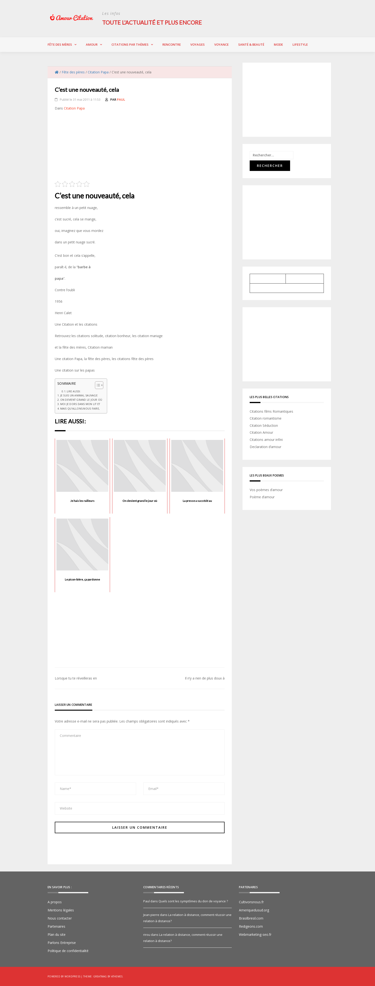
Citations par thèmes (130, 44)
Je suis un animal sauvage (79, 395)
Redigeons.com (251, 926)
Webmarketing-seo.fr (255, 934)
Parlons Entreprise (62, 942)
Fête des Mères (60, 44)
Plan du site (57, 934)
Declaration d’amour (265, 446)
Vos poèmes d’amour (266, 490)
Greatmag (100, 976)
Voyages (197, 44)
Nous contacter (60, 918)
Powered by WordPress (64, 976)
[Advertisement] (140, 147)
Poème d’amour (262, 496)
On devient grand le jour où (81, 399)
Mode (278, 44)
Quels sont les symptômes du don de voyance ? (193, 901)
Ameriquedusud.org (254, 910)
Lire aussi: (74, 391)
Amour (92, 44)
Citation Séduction (264, 425)
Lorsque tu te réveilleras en (76, 678)
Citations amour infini (266, 439)
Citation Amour (261, 432)
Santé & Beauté (251, 44)
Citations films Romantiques (271, 411)
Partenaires (56, 926)
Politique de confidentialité (68, 950)
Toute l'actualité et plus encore (153, 22)
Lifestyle (300, 44)
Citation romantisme (265, 418)
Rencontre (171, 44)
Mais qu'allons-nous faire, (80, 408)
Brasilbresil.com (251, 918)
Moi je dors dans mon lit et (80, 404)
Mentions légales (61, 910)
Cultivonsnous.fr (251, 902)
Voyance (221, 44)
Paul (121, 99)
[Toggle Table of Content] (96, 385)
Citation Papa (74, 108)
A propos (55, 902)
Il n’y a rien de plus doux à (205, 678)
